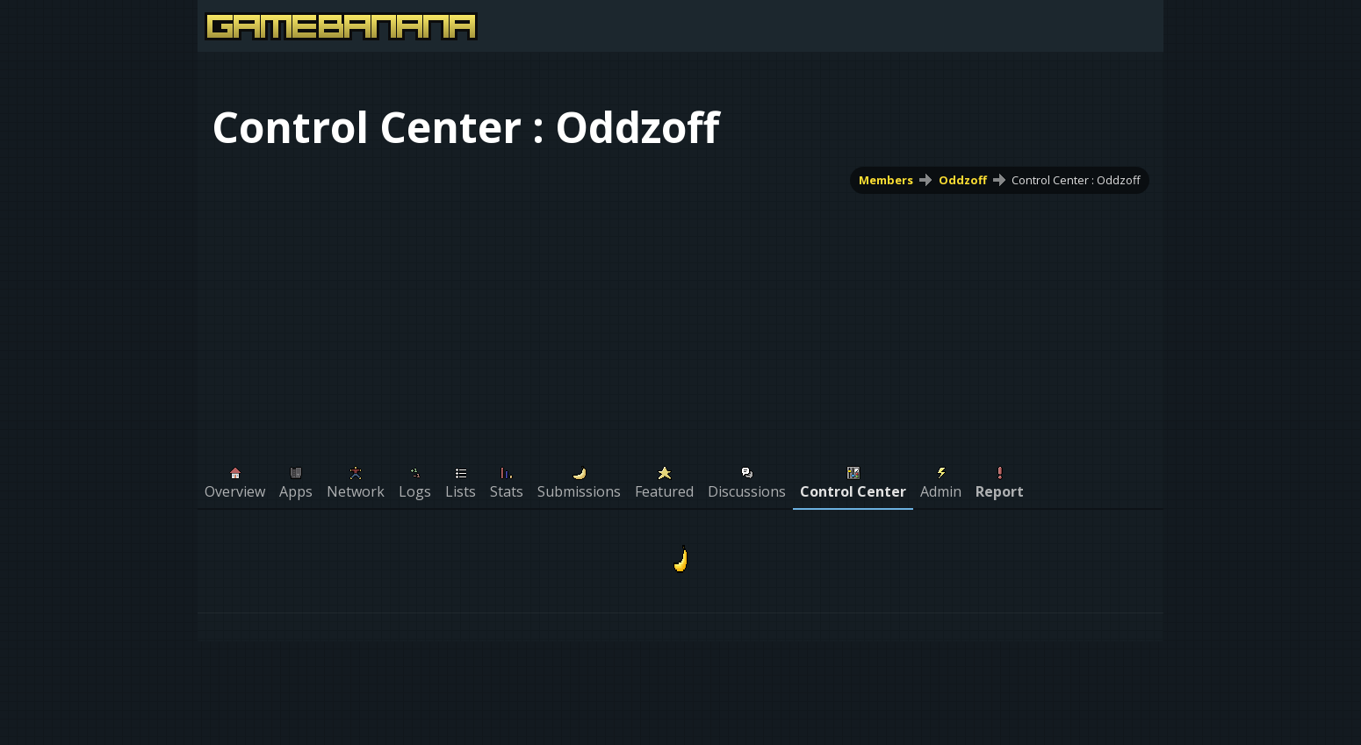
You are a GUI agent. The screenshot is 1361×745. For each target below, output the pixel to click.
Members (886, 180)
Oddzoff (963, 180)
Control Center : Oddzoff (1076, 180)
